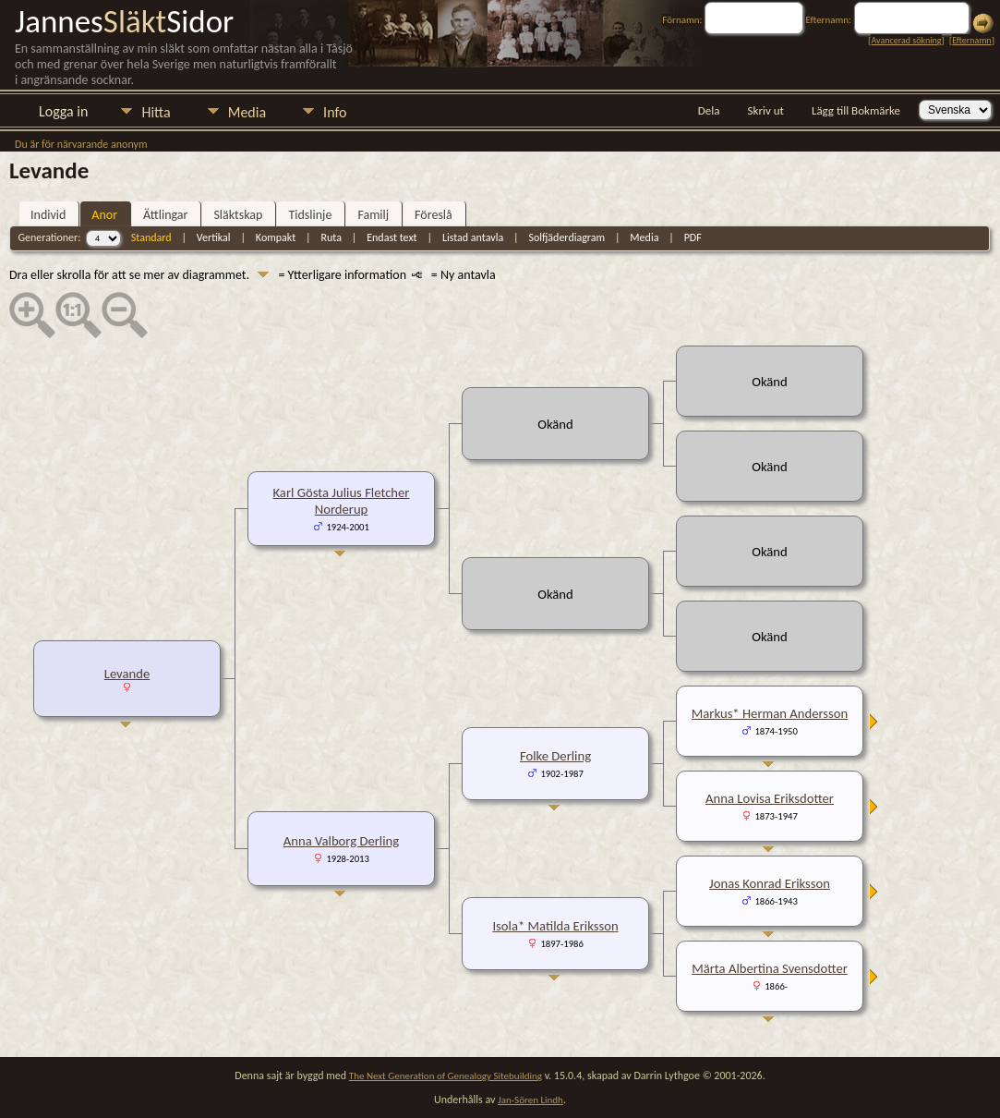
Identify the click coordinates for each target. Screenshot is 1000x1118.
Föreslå (433, 215)
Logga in (63, 111)
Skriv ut (766, 110)
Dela (709, 110)
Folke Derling (555, 755)
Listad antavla (472, 237)
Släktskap (237, 215)
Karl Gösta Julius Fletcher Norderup (341, 500)
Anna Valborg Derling (341, 840)
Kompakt (275, 237)
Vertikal (214, 237)
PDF (693, 237)
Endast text (391, 237)
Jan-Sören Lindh (530, 1100)
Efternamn (971, 40)
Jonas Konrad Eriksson (769, 883)
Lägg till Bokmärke (856, 110)
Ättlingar (165, 215)
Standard (151, 237)
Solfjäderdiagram (566, 237)
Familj (373, 215)
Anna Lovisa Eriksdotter (769, 798)
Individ (48, 215)
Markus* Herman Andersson (770, 713)
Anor (104, 215)
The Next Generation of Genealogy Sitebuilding (445, 1076)
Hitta (155, 112)
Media (247, 112)
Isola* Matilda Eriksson (555, 925)
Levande (127, 673)
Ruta (331, 237)
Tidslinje (309, 215)
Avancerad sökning (906, 40)
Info (334, 112)
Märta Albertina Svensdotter (770, 968)
